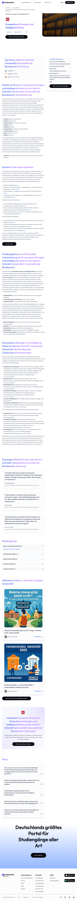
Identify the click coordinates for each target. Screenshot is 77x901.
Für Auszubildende (39, 884)
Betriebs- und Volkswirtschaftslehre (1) (13, 546)
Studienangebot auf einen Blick (57, 71)
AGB (19, 898)
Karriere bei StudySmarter (27, 878)
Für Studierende (39, 878)
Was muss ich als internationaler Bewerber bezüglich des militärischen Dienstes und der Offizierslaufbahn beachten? (21, 812)
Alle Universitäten (39, 892)
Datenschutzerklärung (38, 898)
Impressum (26, 898)
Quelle (17, 189)
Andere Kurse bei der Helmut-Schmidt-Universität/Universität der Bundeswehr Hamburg (60, 77)
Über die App (38, 2)
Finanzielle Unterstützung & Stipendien (59, 64)
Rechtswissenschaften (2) (10, 564)
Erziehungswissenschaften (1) (11, 554)
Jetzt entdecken (38, 856)
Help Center (52, 878)
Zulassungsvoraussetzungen (56, 66)
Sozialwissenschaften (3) (9, 569)
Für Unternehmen (39, 886)
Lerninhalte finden (26, 2)
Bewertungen (52, 69)
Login (62, 2)
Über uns (23, 881)
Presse (22, 886)
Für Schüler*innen (39, 881)
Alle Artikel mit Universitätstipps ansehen (17, 699)
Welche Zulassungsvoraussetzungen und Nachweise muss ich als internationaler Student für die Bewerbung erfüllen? (21, 783)
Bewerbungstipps (54, 73)
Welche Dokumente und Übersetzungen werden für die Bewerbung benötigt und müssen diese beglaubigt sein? (21, 803)
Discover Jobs (9, 244)
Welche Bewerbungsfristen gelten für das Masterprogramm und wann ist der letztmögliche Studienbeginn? (19, 793)
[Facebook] (61, 898)
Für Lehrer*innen (39, 889)
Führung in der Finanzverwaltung (12, 549)
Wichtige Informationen (56, 59)
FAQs (50, 82)
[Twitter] (69, 898)
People (22, 884)
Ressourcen (48, 2)
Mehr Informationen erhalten (16, 37)
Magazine (23, 889)
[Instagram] (65, 898)
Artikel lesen (38, 637)
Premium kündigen (54, 881)
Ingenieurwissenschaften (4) (10, 559)
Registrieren (70, 2)
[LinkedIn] (74, 898)
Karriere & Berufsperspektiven (57, 61)
